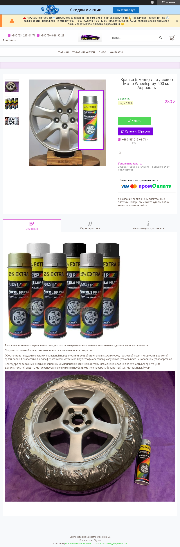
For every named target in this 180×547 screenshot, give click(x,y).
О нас (102, 52)
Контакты (116, 52)
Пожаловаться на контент (78, 543)
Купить (136, 121)
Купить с (137, 131)
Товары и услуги (83, 52)
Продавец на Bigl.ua (90, 540)
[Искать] (161, 38)
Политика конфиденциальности (110, 543)
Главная (63, 52)
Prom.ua (106, 537)
